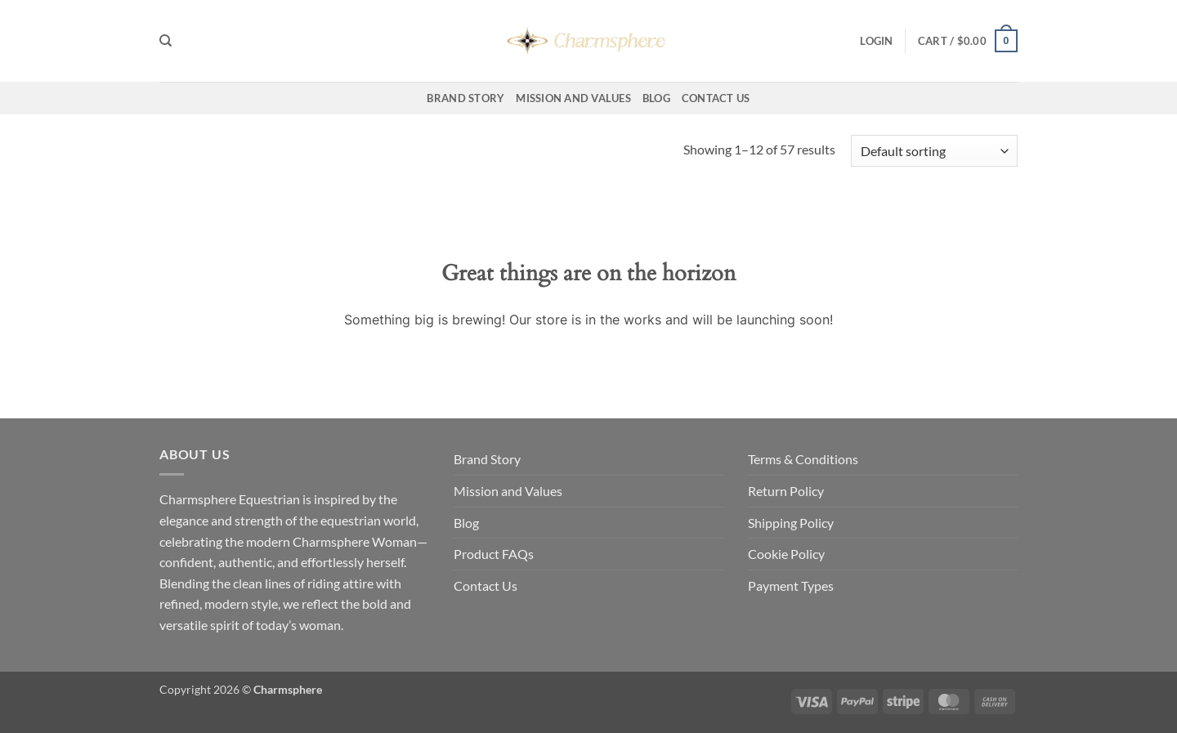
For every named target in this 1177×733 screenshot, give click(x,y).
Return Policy (786, 490)
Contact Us (716, 98)
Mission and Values (573, 98)
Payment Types (791, 585)
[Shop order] (934, 151)
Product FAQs (494, 553)
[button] (876, 41)
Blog (656, 98)
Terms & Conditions (803, 459)
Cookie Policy (786, 553)
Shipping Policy (791, 522)
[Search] (165, 40)
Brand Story (465, 98)
